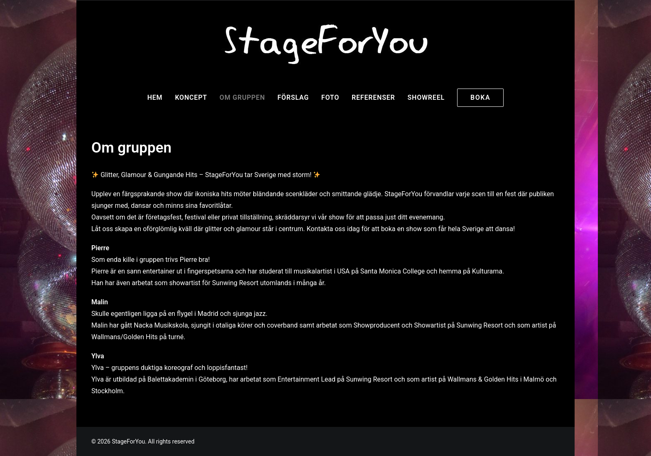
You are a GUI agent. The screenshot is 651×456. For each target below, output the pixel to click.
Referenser (373, 97)
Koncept (191, 97)
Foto (330, 97)
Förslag (293, 97)
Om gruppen (242, 97)
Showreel (425, 97)
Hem (155, 97)
